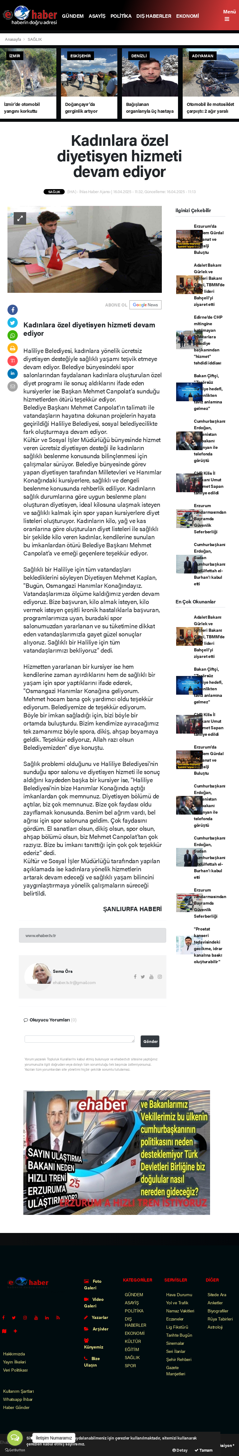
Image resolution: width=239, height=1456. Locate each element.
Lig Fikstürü (177, 1327)
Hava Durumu (179, 1294)
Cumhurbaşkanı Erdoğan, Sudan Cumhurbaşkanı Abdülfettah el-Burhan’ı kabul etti (209, 564)
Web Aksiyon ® (221, 1445)
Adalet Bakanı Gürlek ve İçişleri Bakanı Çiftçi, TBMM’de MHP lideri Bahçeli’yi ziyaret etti (209, 284)
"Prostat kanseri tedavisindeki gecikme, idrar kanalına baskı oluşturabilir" (208, 944)
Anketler (215, 1302)
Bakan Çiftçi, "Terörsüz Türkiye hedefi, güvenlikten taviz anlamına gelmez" (208, 391)
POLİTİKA (121, 15)
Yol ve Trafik (177, 1302)
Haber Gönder (16, 1407)
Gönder (150, 1041)
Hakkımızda (14, 1353)
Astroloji (215, 1327)
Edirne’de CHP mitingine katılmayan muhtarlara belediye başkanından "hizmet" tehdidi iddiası (208, 340)
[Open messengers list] (15, 1438)
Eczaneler (175, 1319)
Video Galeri (94, 1302)
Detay (180, 1450)
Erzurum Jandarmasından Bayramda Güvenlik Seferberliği (210, 518)
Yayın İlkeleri (14, 1361)
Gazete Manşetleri (175, 1370)
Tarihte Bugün (179, 1335)
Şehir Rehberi (178, 1359)
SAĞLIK (35, 39)
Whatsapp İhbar (18, 1399)
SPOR (130, 1365)
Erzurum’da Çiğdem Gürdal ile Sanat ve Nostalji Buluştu (209, 239)
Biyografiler (218, 1310)
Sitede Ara (217, 1294)
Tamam (203, 1450)
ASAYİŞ (97, 15)
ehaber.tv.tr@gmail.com (74, 982)
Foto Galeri (92, 1284)
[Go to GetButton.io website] (15, 1450)
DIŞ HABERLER (153, 15)
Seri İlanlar (175, 1351)
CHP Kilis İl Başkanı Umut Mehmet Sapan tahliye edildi (208, 483)
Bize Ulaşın (92, 1361)
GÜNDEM (73, 15)
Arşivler (96, 1328)
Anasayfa (13, 39)
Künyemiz (93, 1344)
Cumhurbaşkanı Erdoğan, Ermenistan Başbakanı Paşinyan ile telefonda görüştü (209, 440)
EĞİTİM (132, 1349)
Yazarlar (96, 1317)
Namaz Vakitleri (180, 1310)
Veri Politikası (15, 1370)
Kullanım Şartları (18, 1391)
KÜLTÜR (133, 1341)
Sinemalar (175, 1343)
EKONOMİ (187, 15)
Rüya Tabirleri (220, 1319)
